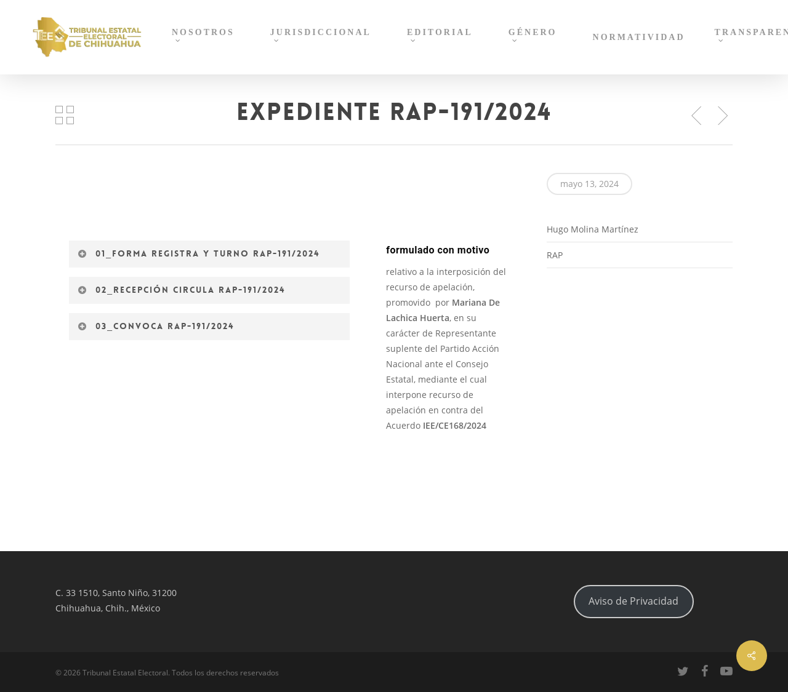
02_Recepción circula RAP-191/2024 (181, 289)
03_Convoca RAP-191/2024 (156, 326)
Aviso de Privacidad (633, 601)
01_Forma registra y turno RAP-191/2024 (198, 253)
